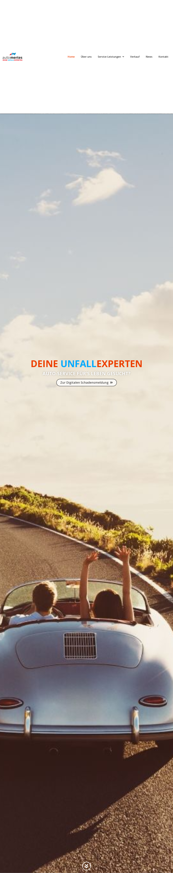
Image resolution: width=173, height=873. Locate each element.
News (149, 56)
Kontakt (163, 56)
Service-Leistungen (111, 56)
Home (71, 56)
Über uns (86, 56)
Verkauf (135, 56)
